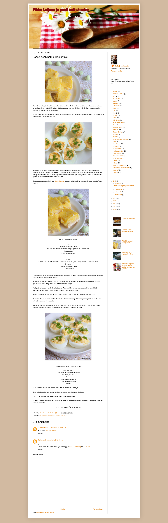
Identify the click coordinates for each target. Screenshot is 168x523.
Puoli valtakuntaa (118, 151)
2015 (115, 181)
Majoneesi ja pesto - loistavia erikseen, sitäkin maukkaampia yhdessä (128, 266)
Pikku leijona (116, 144)
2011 (115, 206)
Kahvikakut (116, 106)
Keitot (114, 117)
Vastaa (40, 433)
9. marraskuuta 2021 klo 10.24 (54, 440)
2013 (115, 201)
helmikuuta (118, 192)
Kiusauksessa (59, 181)
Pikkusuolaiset (59, 415)
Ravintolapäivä (117, 158)
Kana (114, 113)
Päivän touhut (117, 153)
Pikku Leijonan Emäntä (46, 413)
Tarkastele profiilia (116, 71)
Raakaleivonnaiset (118, 156)
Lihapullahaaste (117, 127)
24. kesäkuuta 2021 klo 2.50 (57, 427)
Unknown (41, 440)
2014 (115, 198)
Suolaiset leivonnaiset (119, 165)
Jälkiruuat (116, 103)
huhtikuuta (118, 183)
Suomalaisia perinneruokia (121, 167)
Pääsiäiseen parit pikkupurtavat (124, 186)
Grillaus (115, 91)
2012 (115, 203)
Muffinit (115, 137)
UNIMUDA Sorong (75, 447)
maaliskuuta (118, 189)
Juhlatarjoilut (116, 98)
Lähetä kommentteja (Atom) (45, 512)
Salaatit (115, 163)
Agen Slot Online (50, 430)
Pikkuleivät (116, 146)
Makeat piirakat (117, 132)
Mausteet (115, 134)
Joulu (114, 96)
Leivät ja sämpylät (118, 122)
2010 (115, 209)
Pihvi (114, 141)
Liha (114, 125)
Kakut (114, 108)
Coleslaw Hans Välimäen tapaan (127, 230)
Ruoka (65, 415)
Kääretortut (116, 120)
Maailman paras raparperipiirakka (127, 253)
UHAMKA (87, 447)
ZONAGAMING (43, 427)
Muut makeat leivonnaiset (47, 415)
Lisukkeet (116, 129)
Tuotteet (115, 170)
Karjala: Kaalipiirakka (128, 218)
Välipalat (115, 172)
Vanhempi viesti (98, 509)
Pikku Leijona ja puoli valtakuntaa (61, 10)
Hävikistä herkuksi (118, 94)
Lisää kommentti (38, 454)
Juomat (115, 101)
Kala (114, 110)
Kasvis (115, 115)
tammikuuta (118, 195)
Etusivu (62, 509)
